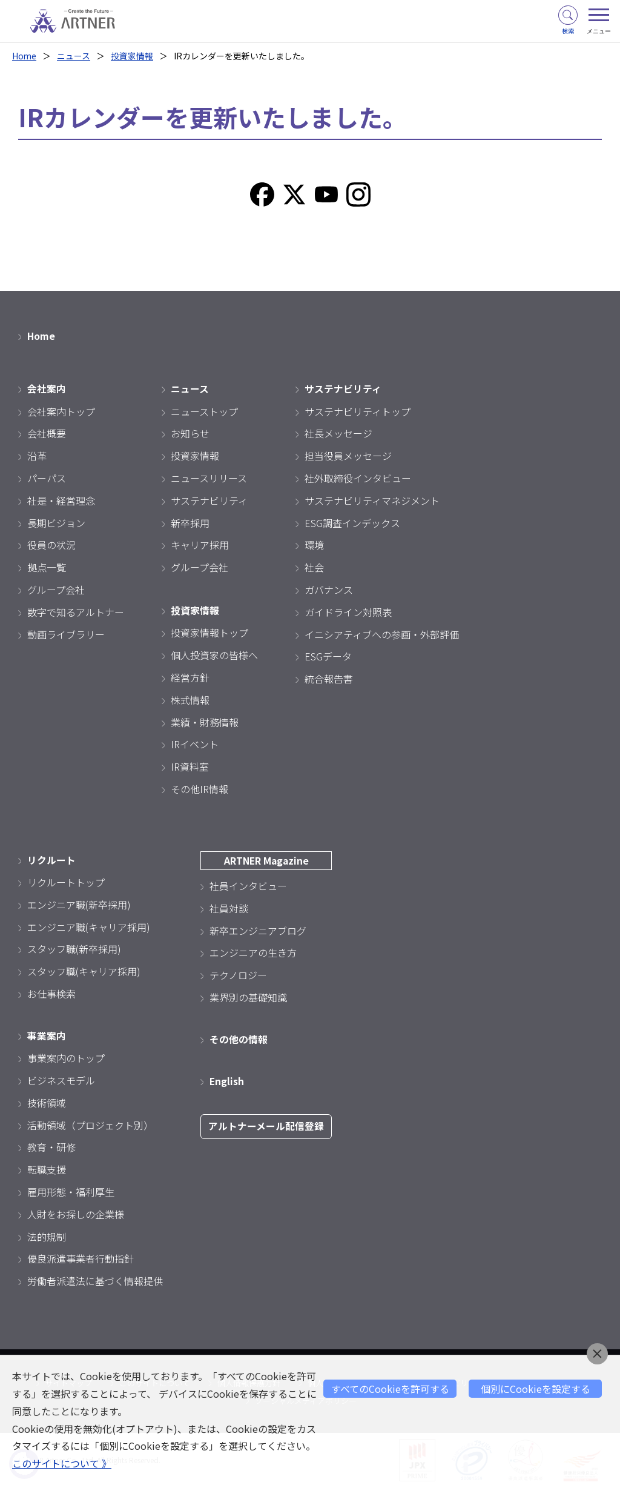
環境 (314, 544)
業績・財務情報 (205, 721)
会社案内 (46, 387)
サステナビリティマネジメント (372, 499)
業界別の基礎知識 (248, 996)
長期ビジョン (56, 521)
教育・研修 (51, 1145)
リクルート (51, 858)
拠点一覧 (46, 566)
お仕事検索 (51, 992)
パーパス (46, 477)
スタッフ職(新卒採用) (74, 947)
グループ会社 (56, 589)
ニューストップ (204, 410)
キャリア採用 (200, 544)
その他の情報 (238, 1037)
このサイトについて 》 (61, 1464)
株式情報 (190, 698)
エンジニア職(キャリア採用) (88, 925)
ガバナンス (329, 589)
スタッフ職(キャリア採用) (83, 970)
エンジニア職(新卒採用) (79, 902)
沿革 (37, 455)
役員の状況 (51, 544)
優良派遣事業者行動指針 (80, 1256)
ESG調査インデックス (352, 521)
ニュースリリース (209, 477)
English (227, 1079)
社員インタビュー (248, 884)
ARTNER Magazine (266, 859)
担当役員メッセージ (348, 455)
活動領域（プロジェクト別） (90, 1122)
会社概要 (46, 432)
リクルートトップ (66, 881)
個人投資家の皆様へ (214, 653)
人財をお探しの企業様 (75, 1212)
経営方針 (190, 676)
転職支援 (46, 1167)
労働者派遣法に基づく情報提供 (95, 1279)
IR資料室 (190, 765)
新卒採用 (190, 521)
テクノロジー (238, 973)
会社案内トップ (61, 410)
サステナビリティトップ (358, 410)
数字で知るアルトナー (75, 610)
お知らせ (190, 432)
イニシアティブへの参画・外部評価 (382, 633)
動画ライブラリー (66, 633)
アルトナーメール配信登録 (266, 1124)
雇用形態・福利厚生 (70, 1190)
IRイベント (195, 743)
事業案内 (46, 1033)
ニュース (74, 56)
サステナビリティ (209, 499)
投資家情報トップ (209, 631)
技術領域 (46, 1101)
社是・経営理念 (61, 499)
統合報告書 (329, 678)
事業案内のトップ (66, 1056)
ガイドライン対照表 (348, 610)
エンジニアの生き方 (253, 951)
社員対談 (228, 906)
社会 (314, 566)
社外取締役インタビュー (358, 477)
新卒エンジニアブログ (257, 929)
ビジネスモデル (61, 1078)
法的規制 (46, 1234)
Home (24, 56)
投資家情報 (132, 56)
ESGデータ (328, 655)
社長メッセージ (338, 432)
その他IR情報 (199, 787)
